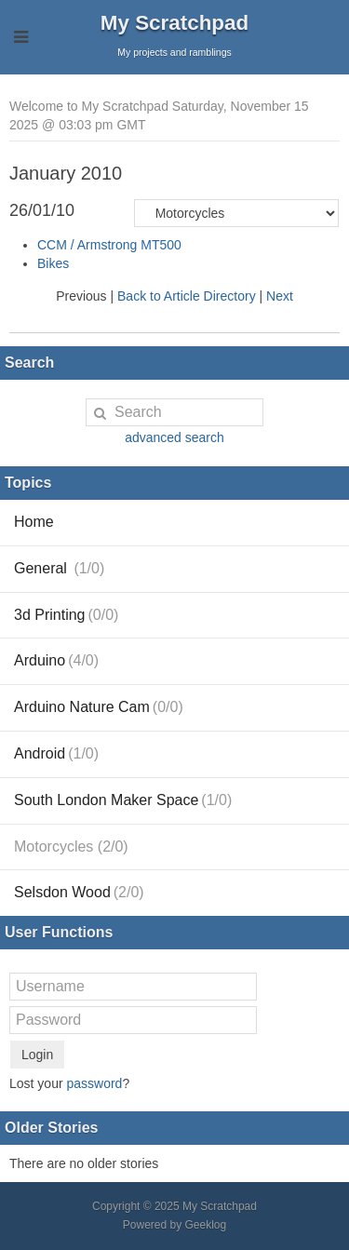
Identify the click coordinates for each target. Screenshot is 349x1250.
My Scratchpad (174, 22)
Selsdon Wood (79, 892)
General (59, 568)
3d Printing (66, 615)
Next (279, 296)
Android (56, 753)
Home (34, 522)
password (94, 1083)
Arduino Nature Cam (98, 707)
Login (37, 1054)
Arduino (56, 660)
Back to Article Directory (186, 296)
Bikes (53, 263)
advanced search (174, 437)
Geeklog (206, 1224)
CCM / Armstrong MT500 (109, 244)
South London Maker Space (123, 800)
